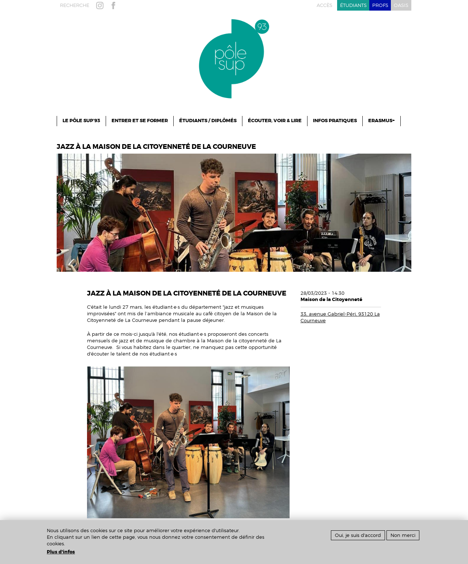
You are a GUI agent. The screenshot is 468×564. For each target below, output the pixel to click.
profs (380, 5)
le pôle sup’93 (81, 121)
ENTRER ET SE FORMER (140, 121)
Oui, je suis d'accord (358, 535)
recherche (74, 5)
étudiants (353, 5)
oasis (401, 5)
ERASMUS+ (381, 121)
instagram (101, 5)
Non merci (402, 535)
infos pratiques (335, 121)
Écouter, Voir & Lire (275, 121)
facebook (114, 5)
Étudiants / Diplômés (208, 121)
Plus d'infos (61, 552)
